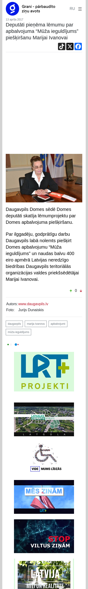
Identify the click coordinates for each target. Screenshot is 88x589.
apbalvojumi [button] (58, 323)
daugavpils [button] (14, 323)
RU (72, 9)
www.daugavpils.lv (33, 304)
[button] (79, 9)
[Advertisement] (44, 104)
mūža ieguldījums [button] (18, 332)
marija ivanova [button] (35, 323)
